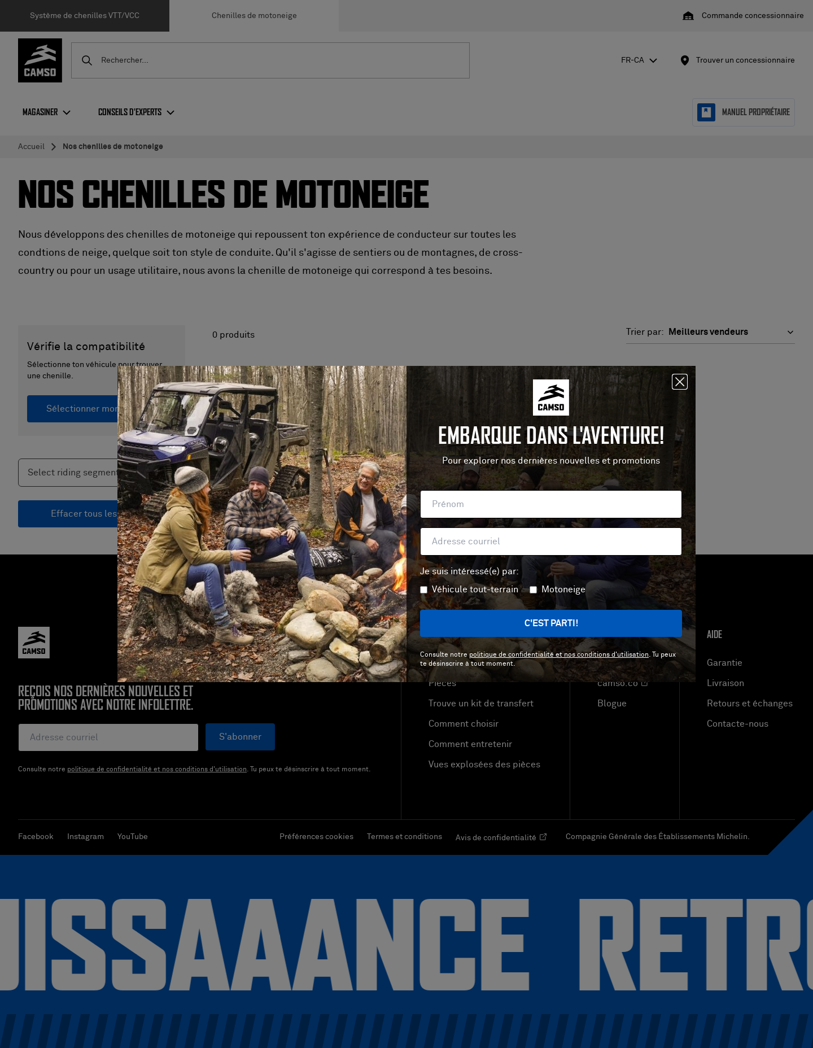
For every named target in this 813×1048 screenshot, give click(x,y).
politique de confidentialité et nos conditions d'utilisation (559, 655)
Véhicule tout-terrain (475, 589)
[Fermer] (680, 381)
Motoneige (563, 589)
